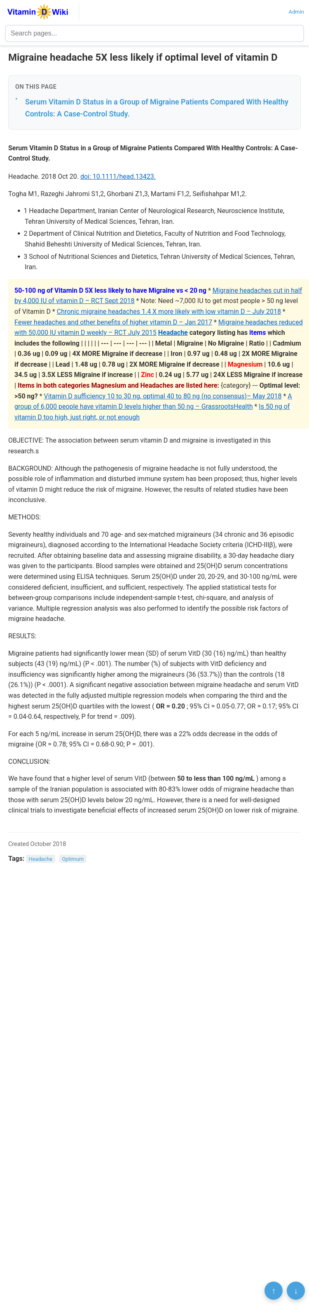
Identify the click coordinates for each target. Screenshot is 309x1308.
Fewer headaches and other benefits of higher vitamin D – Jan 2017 (113, 322)
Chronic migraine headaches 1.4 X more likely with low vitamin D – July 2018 (169, 311)
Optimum (73, 859)
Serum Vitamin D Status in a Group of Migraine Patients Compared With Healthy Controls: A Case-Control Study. (156, 107)
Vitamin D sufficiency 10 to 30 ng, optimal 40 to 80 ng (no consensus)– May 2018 (163, 396)
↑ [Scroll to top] (274, 1290)
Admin (296, 12)
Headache (173, 332)
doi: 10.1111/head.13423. (118, 176)
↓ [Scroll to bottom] (296, 1290)
